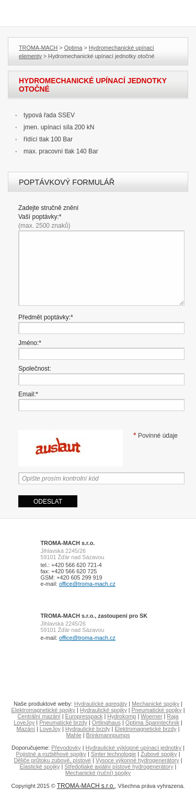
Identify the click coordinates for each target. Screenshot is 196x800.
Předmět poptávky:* (45, 317)
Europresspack (83, 716)
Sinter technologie (113, 754)
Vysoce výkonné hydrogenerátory (137, 760)
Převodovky (65, 748)
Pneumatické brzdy (63, 722)
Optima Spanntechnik (152, 722)
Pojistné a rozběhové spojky (51, 754)
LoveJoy (50, 729)
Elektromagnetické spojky (43, 710)
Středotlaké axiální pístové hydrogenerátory (118, 766)
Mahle (73, 735)
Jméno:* (29, 343)
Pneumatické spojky (157, 710)
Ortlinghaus (106, 722)
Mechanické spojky (155, 704)
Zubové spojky (159, 754)
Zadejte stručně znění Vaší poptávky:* (48, 216)
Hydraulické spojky (103, 710)
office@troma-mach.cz (87, 584)
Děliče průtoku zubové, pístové (52, 760)
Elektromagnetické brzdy (145, 729)
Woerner (151, 716)
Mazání (26, 729)
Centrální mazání (38, 716)
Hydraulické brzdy (87, 729)
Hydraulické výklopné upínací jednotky (133, 748)
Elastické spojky (40, 766)
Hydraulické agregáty (100, 704)
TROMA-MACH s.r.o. (86, 786)
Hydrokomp (121, 716)
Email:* (28, 394)
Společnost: (34, 368)
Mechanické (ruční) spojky (98, 773)
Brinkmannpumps (108, 735)
